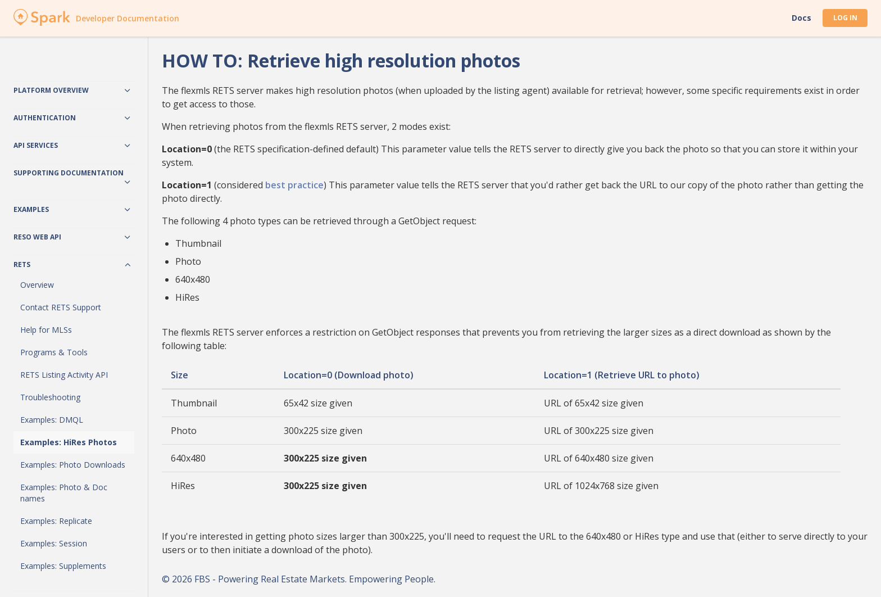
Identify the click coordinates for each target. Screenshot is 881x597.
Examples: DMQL (51, 419)
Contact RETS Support (60, 307)
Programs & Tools (54, 352)
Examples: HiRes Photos (68, 442)
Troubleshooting (50, 397)
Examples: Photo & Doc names (63, 493)
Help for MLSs (46, 329)
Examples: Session (53, 543)
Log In (845, 17)
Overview (37, 284)
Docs (801, 17)
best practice (294, 185)
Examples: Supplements (63, 565)
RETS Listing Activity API (64, 374)
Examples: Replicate (56, 520)
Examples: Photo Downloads (72, 464)
